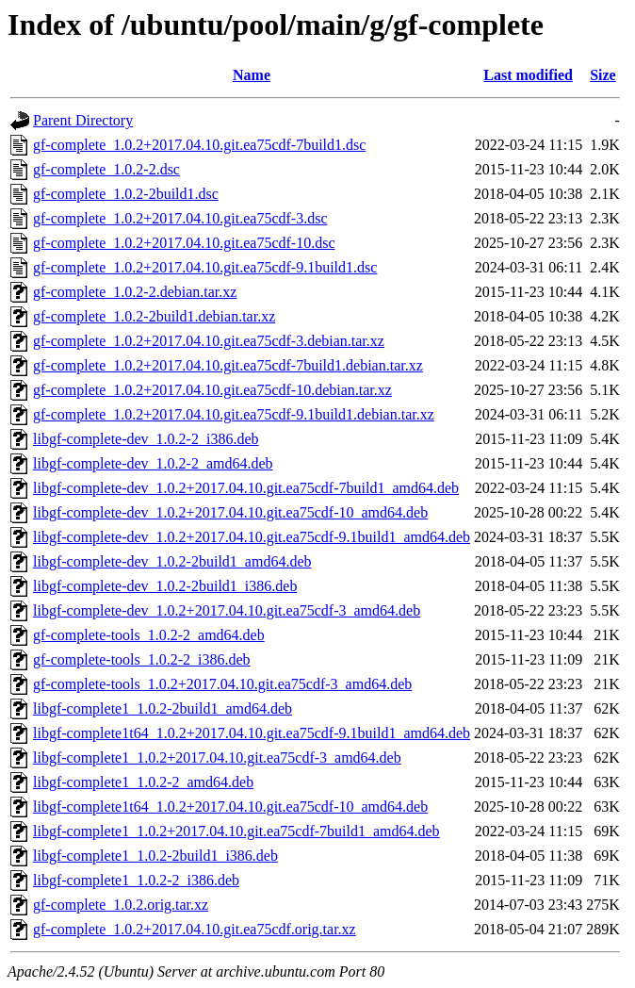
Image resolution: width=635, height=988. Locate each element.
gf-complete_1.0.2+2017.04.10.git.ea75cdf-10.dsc (184, 243)
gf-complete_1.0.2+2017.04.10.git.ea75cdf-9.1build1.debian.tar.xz (233, 414)
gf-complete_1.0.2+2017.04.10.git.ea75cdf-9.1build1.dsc (205, 267)
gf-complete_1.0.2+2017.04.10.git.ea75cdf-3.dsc (180, 218)
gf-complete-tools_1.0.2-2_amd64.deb (149, 635)
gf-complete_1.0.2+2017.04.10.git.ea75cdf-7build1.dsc (199, 145)
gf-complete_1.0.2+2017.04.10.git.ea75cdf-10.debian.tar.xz (212, 390)
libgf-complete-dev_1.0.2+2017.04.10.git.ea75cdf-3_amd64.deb (226, 610)
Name (251, 75)
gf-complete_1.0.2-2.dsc (106, 169)
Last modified (528, 75)
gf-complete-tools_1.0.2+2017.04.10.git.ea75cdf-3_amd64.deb (222, 684)
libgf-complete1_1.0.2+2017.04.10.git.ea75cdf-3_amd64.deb (217, 757)
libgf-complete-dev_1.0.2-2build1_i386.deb (165, 586)
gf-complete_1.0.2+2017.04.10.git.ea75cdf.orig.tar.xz (194, 929)
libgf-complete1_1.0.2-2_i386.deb (136, 880)
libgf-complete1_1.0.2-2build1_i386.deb (155, 856)
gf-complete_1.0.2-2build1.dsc (126, 194)
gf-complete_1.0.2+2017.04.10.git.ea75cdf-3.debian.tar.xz (208, 341)
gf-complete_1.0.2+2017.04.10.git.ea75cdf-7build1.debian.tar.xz (228, 365)
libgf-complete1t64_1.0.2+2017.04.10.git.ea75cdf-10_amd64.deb (230, 807)
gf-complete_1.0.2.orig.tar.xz (120, 905)
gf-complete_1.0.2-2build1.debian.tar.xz (154, 316)
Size (603, 75)
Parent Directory (83, 120)
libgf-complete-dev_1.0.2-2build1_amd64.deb (172, 561)
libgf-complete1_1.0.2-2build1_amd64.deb (162, 708)
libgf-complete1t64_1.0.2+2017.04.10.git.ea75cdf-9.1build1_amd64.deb (251, 733)
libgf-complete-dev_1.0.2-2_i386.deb (146, 439)
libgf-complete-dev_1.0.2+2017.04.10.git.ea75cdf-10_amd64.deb (230, 512)
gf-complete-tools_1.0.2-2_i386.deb (142, 659)
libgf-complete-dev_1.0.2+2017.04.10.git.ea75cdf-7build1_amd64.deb (246, 488)
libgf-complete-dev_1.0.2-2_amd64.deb (153, 463)
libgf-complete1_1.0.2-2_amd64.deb (143, 782)
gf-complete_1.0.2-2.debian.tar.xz (134, 292)
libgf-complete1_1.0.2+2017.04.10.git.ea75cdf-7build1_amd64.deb (236, 831)
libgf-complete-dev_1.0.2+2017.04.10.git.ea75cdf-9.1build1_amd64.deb (251, 537)
